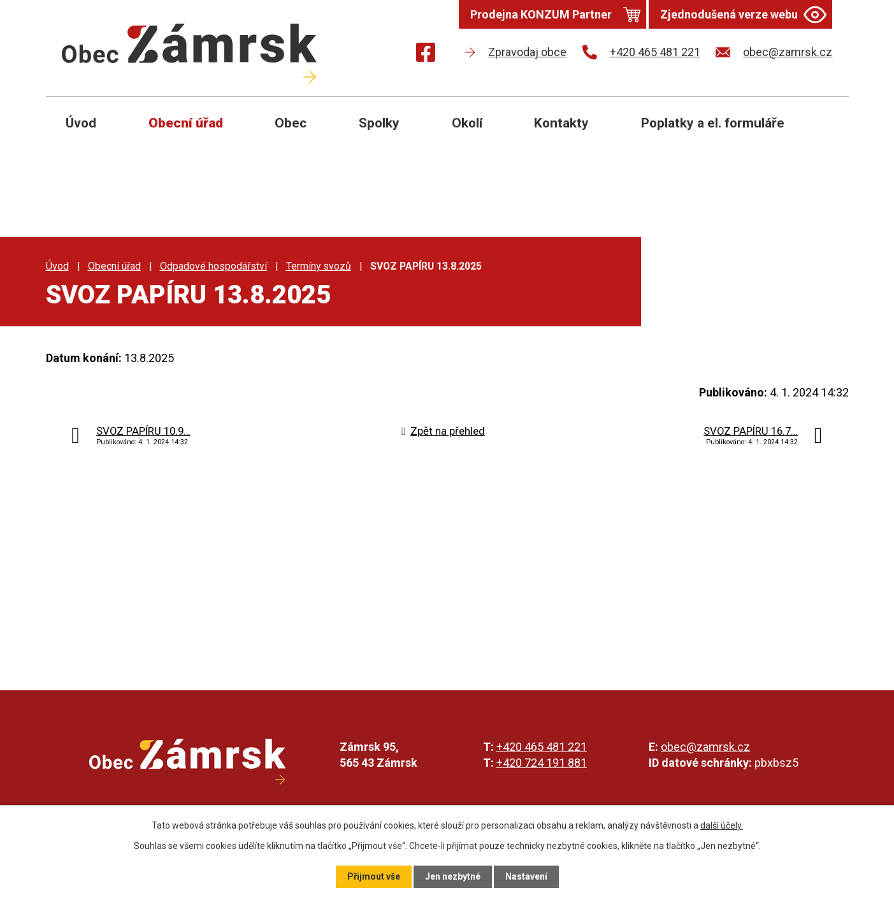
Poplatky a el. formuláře (712, 123)
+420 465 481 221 (541, 746)
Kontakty (561, 123)
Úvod (81, 123)
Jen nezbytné (452, 876)
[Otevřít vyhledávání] (824, 132)
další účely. (721, 825)
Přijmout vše (373, 876)
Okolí (467, 123)
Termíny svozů (318, 266)
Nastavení (526, 876)
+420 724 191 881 (541, 762)
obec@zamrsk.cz (705, 746)
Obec (290, 123)
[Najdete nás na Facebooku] (425, 54)
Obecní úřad (185, 123)
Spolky (379, 123)
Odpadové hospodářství (213, 266)
